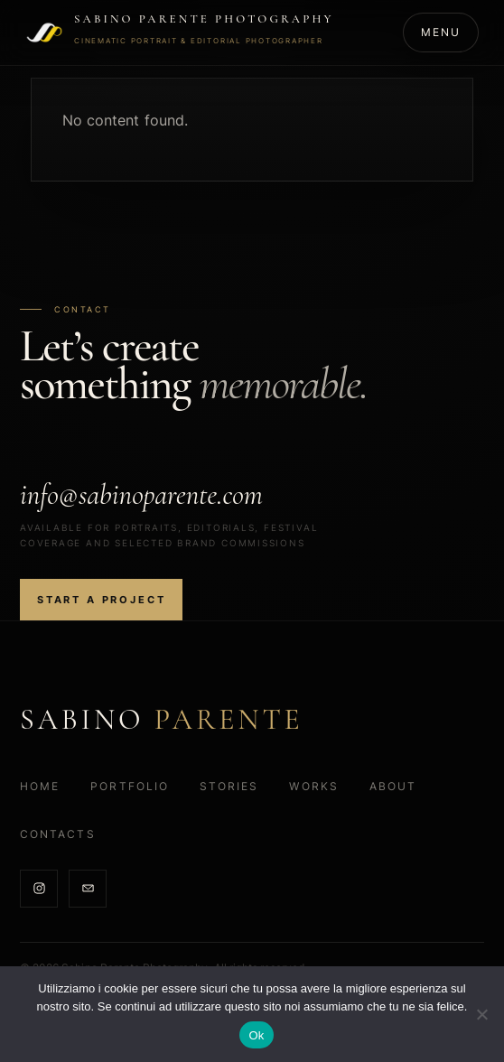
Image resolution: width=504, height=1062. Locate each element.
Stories (229, 786)
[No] (481, 1014)
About (392, 786)
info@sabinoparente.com (141, 495)
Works (313, 786)
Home (40, 786)
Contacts (58, 834)
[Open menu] (441, 32)
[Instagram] (39, 889)
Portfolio (129, 786)
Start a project (101, 599)
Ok (256, 1035)
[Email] (88, 889)
